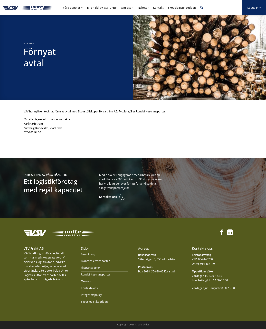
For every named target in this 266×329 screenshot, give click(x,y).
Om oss (127, 8)
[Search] (201, 7)
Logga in (254, 8)
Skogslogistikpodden (182, 8)
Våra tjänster (73, 8)
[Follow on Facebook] (221, 233)
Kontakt (158, 8)
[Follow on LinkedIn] (230, 233)
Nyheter (143, 8)
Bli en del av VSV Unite (102, 8)
